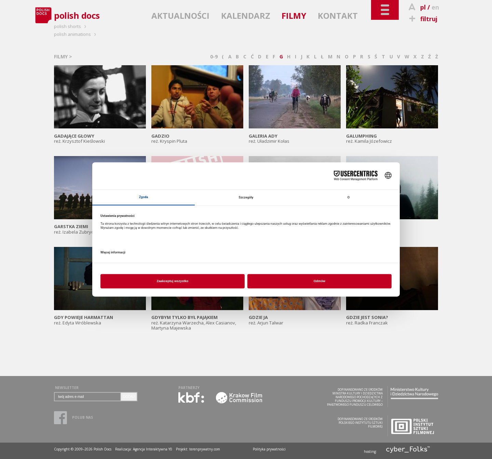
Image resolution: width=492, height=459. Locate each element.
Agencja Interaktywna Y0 (152, 449)
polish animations (76, 34)
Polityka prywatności (269, 449)
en (435, 7)
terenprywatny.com (204, 449)
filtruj (422, 19)
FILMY (294, 15)
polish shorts (71, 26)
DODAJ (129, 397)
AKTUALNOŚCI (180, 15)
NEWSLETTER (67, 387)
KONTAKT (338, 15)
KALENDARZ (245, 15)
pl (423, 7)
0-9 (214, 56)
